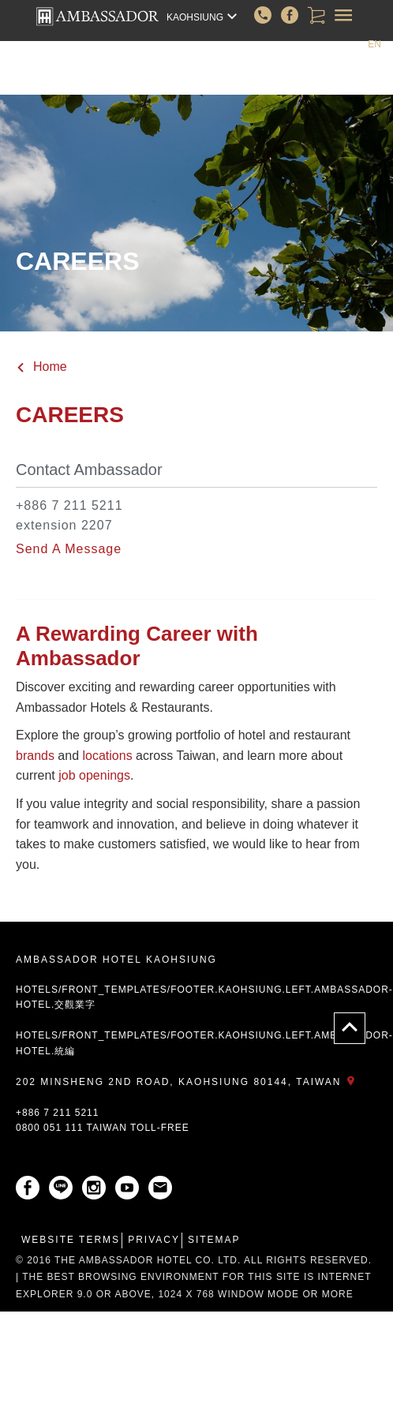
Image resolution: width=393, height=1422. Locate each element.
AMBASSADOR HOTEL (97, 16)
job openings (94, 775)
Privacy (154, 1239)
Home (41, 366)
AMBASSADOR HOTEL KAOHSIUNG (116, 959)
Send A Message (69, 549)
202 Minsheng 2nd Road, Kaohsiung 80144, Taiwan (188, 1081)
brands (35, 755)
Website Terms (70, 1239)
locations (108, 755)
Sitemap (214, 1239)
